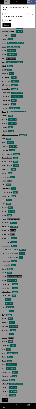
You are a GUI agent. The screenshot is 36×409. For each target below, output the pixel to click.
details (20, 16)
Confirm (6, 25)
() (20, 16)
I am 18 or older (10, 20)
